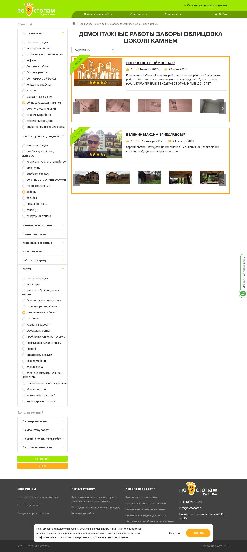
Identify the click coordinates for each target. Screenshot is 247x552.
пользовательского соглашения (109, 537)
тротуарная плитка (36, 216)
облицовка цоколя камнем (41, 102)
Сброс (42, 466)
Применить (42, 458)
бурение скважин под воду (41, 300)
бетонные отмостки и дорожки (44, 179)
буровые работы (35, 72)
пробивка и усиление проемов (43, 336)
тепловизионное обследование (44, 383)
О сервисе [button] (138, 14)
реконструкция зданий (39, 108)
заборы (29, 192)
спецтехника (32, 367)
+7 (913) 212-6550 (190, 502)
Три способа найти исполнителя (37, 497)
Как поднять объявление (141, 497)
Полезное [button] (172, 14)
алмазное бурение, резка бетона (40, 292)
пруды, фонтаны (34, 204)
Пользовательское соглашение (145, 509)
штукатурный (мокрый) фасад (43, 127)
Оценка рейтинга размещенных (145, 503)
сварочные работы (36, 115)
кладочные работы (36, 84)
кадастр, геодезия (36, 324)
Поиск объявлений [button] (98, 14)
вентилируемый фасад (39, 78)
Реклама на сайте (82, 513)
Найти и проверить (29, 505)
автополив (31, 167)
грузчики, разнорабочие (40, 306)
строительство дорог (38, 121)
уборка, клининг (34, 389)
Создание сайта (212, 546)
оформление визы (36, 330)
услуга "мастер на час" (38, 395)
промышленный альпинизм (42, 343)
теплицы (30, 210)
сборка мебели (34, 360)
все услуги (31, 284)
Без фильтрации (35, 42)
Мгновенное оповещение (243, 257)
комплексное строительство (42, 54)
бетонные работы (35, 66)
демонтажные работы (38, 312)
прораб (29, 349)
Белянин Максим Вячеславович (156, 134)
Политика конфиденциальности (145, 515)
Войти (223, 14)
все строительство (36, 48)
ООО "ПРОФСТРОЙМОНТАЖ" (150, 63)
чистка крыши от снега (39, 401)
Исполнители (85, 24)
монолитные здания (37, 96)
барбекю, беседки (36, 173)
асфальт (30, 60)
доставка (30, 318)
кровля (29, 90)
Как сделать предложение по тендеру (95, 507)
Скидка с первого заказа (33, 513)
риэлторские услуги (37, 354)
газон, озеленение (36, 186)
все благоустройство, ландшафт (38, 153)
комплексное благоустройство (44, 161)
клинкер (29, 198)
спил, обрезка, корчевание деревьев (41, 374)
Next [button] (222, 108)
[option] (87, 108)
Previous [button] (76, 108)
